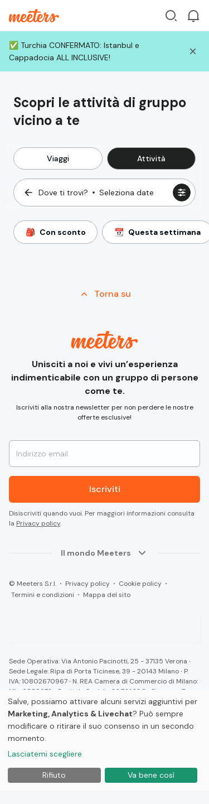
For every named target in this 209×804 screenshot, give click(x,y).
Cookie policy (140, 583)
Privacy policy (38, 523)
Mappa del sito (106, 594)
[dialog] (104, 740)
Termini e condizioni (42, 594)
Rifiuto (54, 775)
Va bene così (151, 775)
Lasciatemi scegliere (45, 754)
